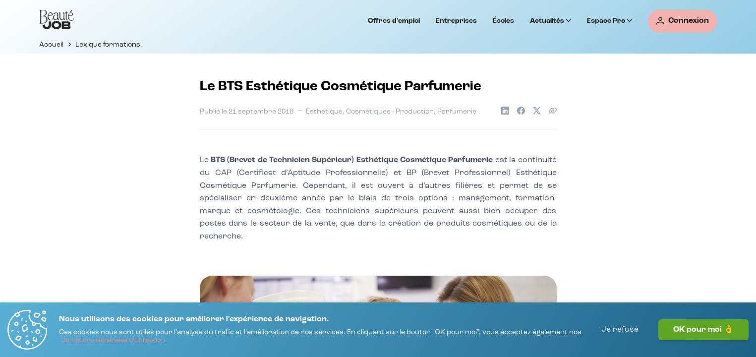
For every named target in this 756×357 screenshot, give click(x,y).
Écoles (503, 20)
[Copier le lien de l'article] (553, 111)
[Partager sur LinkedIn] (505, 111)
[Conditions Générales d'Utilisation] (113, 341)
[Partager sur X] (537, 111)
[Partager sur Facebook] (521, 111)
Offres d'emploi (394, 20)
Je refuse (620, 330)
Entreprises (456, 20)
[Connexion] (682, 21)
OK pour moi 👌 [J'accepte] (703, 330)
